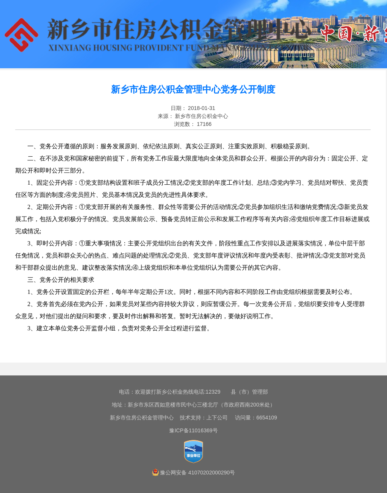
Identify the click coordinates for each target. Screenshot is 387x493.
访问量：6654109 (253, 417)
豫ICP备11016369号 (193, 430)
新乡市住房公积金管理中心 (142, 417)
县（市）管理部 (249, 392)
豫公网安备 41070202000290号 (197, 472)
